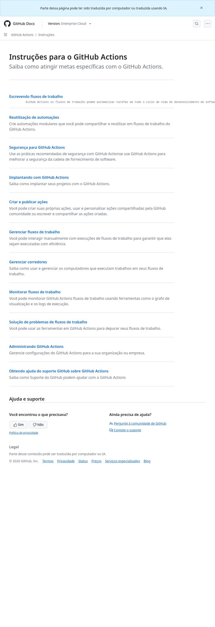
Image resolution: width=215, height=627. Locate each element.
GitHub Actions (22, 35)
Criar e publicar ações (28, 201)
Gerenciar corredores (28, 261)
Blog (147, 461)
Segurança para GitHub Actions (37, 147)
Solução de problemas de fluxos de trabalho (48, 321)
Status (83, 461)
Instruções (46, 35)
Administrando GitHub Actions (36, 346)
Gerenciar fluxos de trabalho (34, 231)
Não (38, 424)
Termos (48, 461)
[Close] (202, 7)
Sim (19, 424)
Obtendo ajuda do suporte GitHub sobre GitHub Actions (58, 371)
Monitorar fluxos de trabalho (35, 291)
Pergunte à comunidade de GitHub (137, 423)
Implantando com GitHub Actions (39, 177)
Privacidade (66, 461)
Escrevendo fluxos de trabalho (36, 96)
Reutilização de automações (34, 117)
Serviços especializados (122, 461)
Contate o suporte (125, 430)
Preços (96, 461)
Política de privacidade (23, 433)
